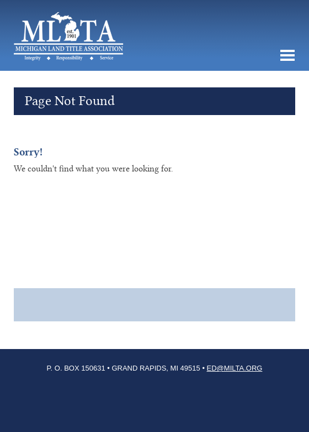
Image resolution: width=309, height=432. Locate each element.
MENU (287, 55)
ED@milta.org (235, 368)
